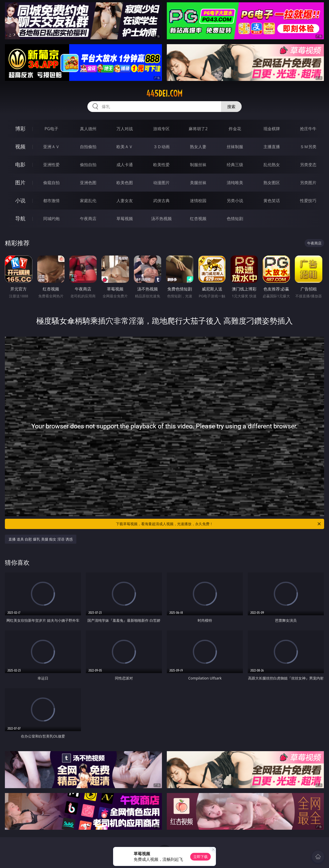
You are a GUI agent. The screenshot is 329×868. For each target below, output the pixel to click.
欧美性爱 (161, 164)
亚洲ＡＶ (51, 146)
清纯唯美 (235, 182)
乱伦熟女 (271, 164)
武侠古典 (161, 200)
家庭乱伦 (88, 200)
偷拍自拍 (88, 164)
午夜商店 (88, 218)
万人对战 (124, 128)
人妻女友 (124, 200)
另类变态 (308, 164)
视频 (20, 146)
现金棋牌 (271, 128)
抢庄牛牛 (308, 128)
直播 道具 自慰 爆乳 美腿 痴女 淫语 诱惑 (40, 539)
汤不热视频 (161, 218)
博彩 (20, 128)
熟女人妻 (198, 146)
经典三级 (235, 164)
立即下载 (200, 856)
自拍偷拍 (88, 146)
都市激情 (51, 200)
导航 (20, 218)
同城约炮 (51, 218)
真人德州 (88, 128)
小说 (20, 200)
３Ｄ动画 (161, 146)
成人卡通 (124, 164)
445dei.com (164, 93)
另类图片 (308, 182)
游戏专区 (161, 128)
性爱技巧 (308, 200)
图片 (20, 182)
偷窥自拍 (51, 182)
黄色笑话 (271, 200)
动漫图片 (161, 182)
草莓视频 (124, 218)
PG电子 (51, 128)
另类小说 (235, 200)
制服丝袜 (198, 164)
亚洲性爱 (51, 164)
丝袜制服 (235, 146)
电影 (20, 164)
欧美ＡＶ (124, 146)
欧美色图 (124, 182)
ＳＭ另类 (308, 146)
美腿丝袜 (198, 182)
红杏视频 (198, 218)
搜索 (231, 106)
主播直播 (271, 146)
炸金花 (235, 128)
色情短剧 (235, 218)
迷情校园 (198, 200)
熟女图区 (271, 182)
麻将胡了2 (198, 128)
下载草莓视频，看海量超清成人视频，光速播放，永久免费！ (219, 524)
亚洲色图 (88, 182)
